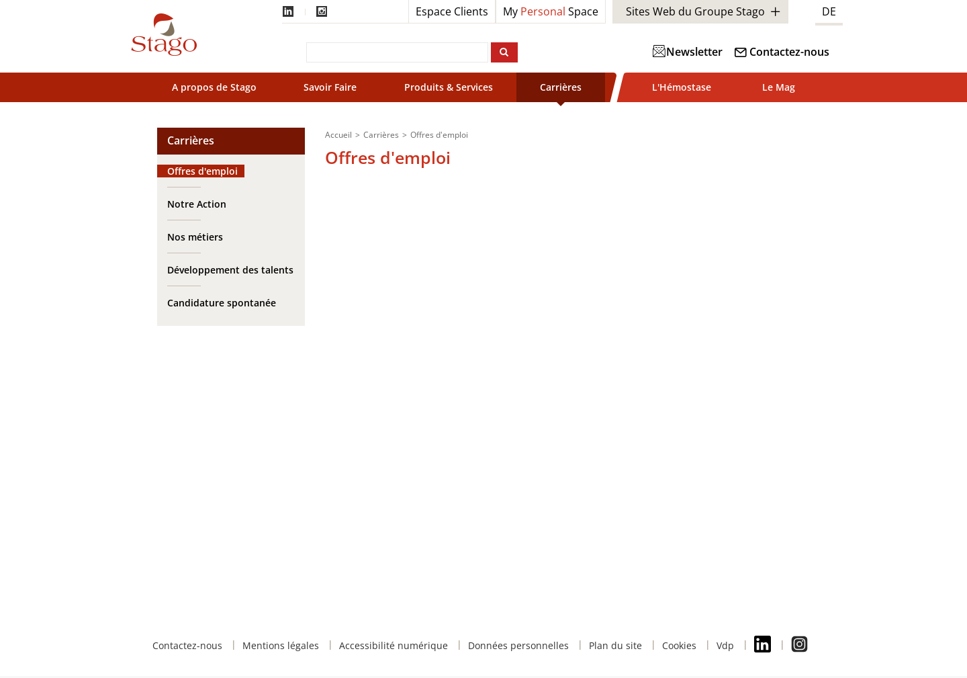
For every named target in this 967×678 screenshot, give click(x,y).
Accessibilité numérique (393, 645)
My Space (550, 11)
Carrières (561, 87)
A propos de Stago (214, 87)
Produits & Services (448, 87)
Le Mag (778, 87)
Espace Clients (452, 11)
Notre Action (196, 204)
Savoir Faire (330, 87)
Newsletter (688, 51)
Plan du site (615, 645)
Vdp (725, 645)
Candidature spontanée (221, 302)
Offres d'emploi (202, 171)
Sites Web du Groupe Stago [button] (695, 11)
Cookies (679, 645)
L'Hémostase (681, 87)
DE (829, 11)
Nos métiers (195, 236)
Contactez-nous (789, 51)
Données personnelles (518, 645)
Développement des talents (230, 269)
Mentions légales (280, 645)
